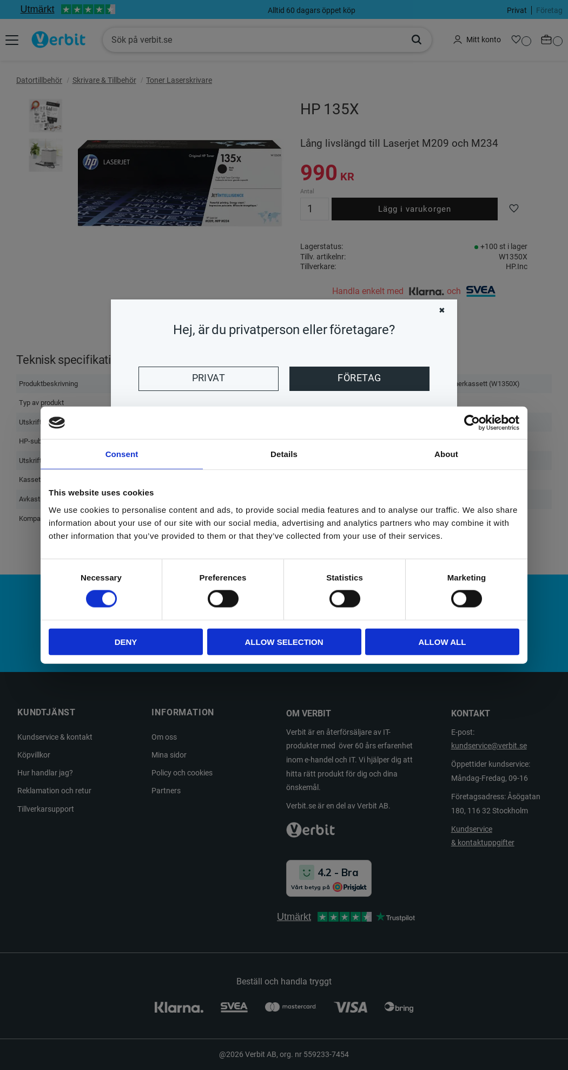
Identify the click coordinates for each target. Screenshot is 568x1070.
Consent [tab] (121, 454)
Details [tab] (284, 454)
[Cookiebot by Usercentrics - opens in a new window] (472, 423)
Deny (126, 641)
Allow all (442, 641)
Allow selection (284, 641)
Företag (359, 378)
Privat (209, 378)
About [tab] (446, 454)
